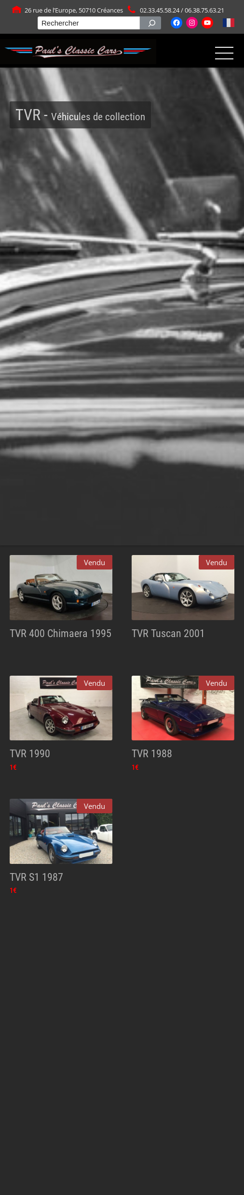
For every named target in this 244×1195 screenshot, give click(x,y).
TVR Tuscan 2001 (168, 633)
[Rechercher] (150, 22)
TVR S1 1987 (36, 877)
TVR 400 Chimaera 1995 (60, 633)
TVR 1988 (152, 753)
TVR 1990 (30, 753)
